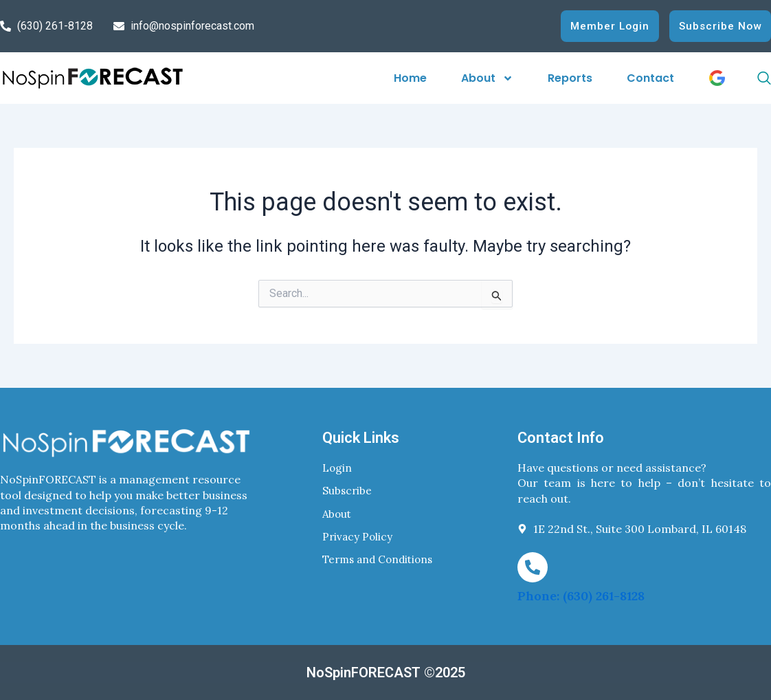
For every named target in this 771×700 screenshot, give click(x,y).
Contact (650, 78)
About (487, 78)
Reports (570, 78)
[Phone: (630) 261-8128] (532, 566)
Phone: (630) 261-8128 (581, 596)
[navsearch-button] (752, 78)
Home (410, 78)
